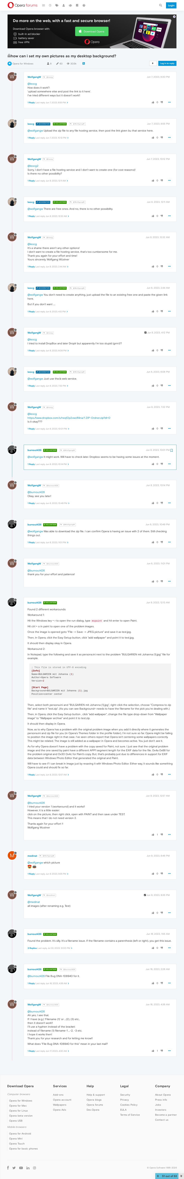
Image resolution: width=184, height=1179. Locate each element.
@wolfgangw (35, 130)
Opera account (62, 1099)
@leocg (48, 77)
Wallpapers (59, 1104)
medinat (32, 855)
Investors (160, 1109)
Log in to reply (167, 63)
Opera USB (16, 1120)
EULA (123, 1109)
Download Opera (94, 31)
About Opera (163, 1094)
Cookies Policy (128, 1104)
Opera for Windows (23, 63)
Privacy (124, 1099)
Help (90, 1086)
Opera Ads (59, 1109)
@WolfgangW (77, 124)
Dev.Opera (93, 1109)
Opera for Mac (18, 1105)
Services (60, 1086)
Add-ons (58, 1094)
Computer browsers (18, 1094)
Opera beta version (21, 1115)
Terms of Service (130, 1114)
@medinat (49, 895)
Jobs (158, 1104)
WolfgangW (34, 77)
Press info (161, 1099)
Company (162, 1086)
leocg (30, 123)
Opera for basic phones (23, 1148)
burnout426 (34, 450)
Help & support (96, 1094)
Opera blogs (94, 1099)
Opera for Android (20, 1133)
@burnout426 (50, 485)
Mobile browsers (16, 1127)
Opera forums (95, 1104)
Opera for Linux (18, 1110)
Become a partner (166, 1114)
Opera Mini (15, 1138)
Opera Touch (17, 1143)
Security (125, 1094)
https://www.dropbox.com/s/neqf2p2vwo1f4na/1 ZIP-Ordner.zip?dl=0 (68, 417)
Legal (124, 1086)
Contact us (161, 1119)
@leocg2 (32, 165)
